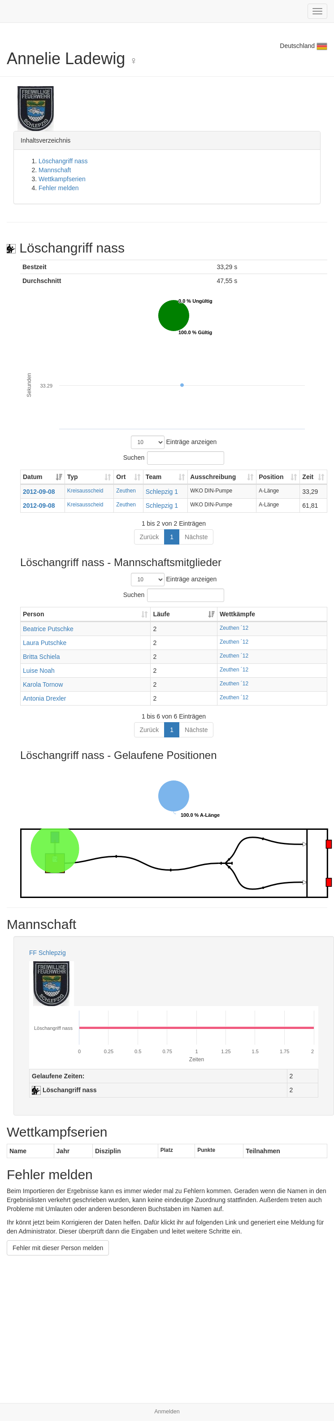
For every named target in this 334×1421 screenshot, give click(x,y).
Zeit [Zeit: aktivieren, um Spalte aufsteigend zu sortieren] (307, 476)
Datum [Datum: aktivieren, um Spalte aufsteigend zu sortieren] (33, 476)
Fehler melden (59, 188)
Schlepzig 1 (162, 491)
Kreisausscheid (85, 491)
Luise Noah (39, 670)
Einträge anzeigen (174, 442)
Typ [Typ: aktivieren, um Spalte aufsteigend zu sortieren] (72, 476)
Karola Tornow (43, 684)
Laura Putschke (44, 642)
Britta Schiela (41, 656)
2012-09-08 (39, 491)
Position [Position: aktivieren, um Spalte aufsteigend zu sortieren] (271, 476)
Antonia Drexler (44, 698)
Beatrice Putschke (48, 628)
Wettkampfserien (62, 179)
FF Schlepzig (47, 952)
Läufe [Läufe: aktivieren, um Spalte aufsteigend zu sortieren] (161, 614)
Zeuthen (126, 491)
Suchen (173, 458)
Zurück (149, 537)
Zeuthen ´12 (234, 628)
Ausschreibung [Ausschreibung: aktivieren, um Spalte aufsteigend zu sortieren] (213, 476)
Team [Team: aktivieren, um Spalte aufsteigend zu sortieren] (154, 476)
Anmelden (167, 1411)
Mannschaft (55, 170)
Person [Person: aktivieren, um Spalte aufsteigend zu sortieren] (33, 614)
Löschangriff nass (63, 161)
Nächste (196, 537)
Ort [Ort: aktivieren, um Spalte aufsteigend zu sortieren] (121, 476)
